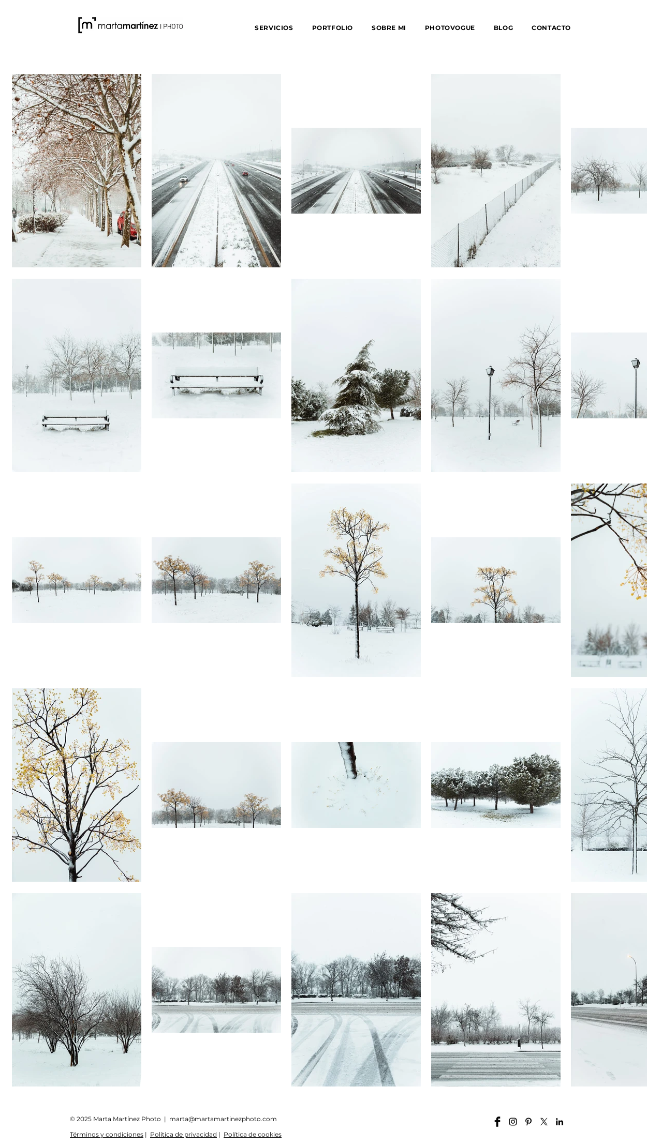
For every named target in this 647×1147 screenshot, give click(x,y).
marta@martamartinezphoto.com (223, 1119)
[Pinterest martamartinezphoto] (528, 1121)
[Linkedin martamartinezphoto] (559, 1121)
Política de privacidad (183, 1134)
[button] (273, 27)
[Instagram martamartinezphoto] (513, 1121)
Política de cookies (253, 1134)
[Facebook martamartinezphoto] (497, 1121)
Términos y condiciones (106, 1134)
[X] (544, 1121)
